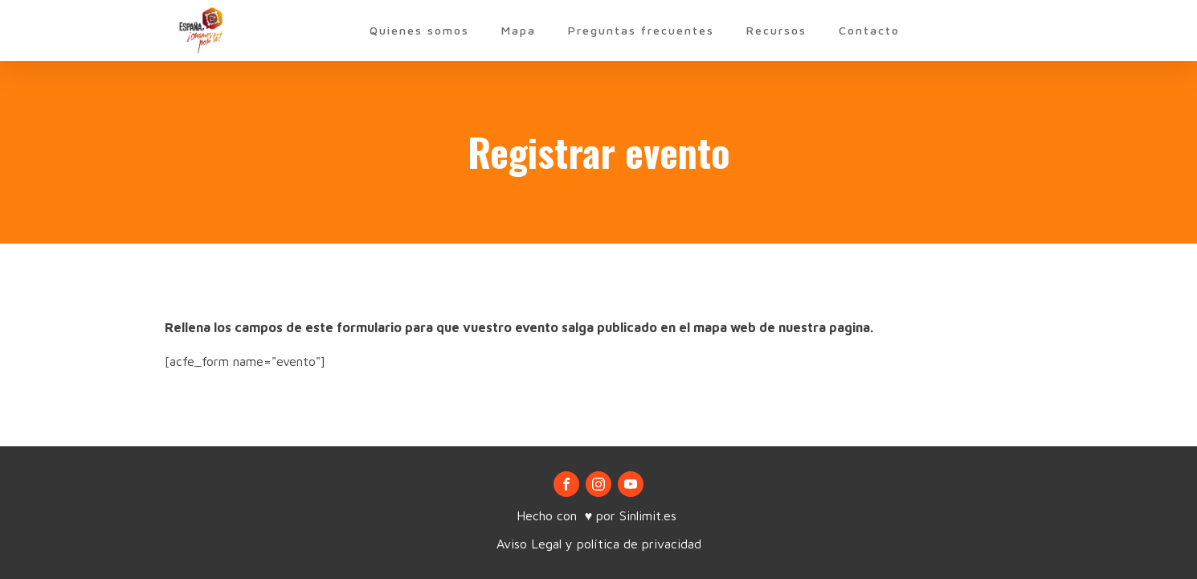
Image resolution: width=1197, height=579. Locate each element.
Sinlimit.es (649, 515)
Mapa (518, 30)
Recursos (776, 30)
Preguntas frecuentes (641, 30)
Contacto (869, 30)
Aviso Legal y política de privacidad (598, 543)
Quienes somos (419, 30)
